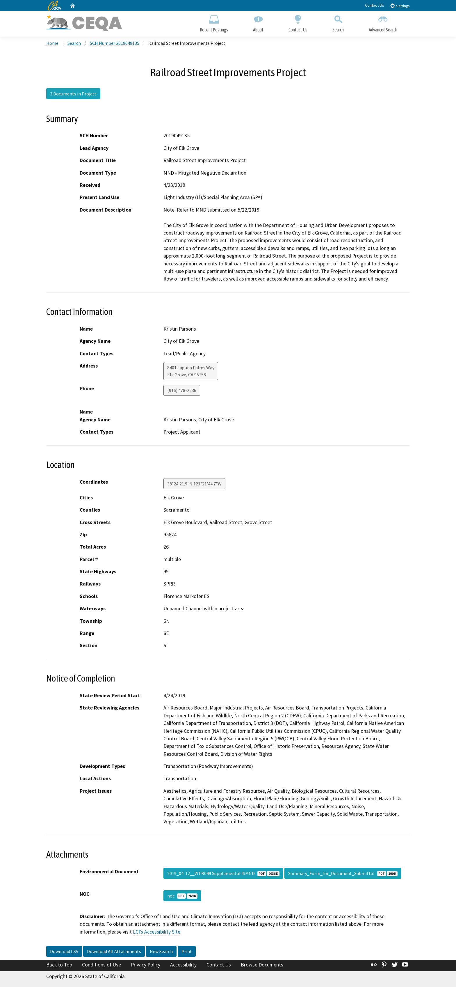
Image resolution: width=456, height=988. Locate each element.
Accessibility (183, 965)
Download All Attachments (114, 952)
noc (182, 897)
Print (186, 952)
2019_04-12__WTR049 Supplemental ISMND (223, 874)
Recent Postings (214, 23)
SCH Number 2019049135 (114, 44)
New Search (161, 952)
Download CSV (64, 952)
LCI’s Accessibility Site (156, 933)
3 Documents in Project (73, 94)
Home (52, 44)
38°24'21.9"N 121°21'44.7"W (194, 484)
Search (338, 23)
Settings (399, 5)
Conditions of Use (101, 965)
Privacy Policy (145, 965)
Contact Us (374, 5)
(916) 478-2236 (181, 391)
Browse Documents (262, 965)
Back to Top (59, 965)
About (258, 23)
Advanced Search (383, 23)
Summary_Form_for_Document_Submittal (343, 874)
